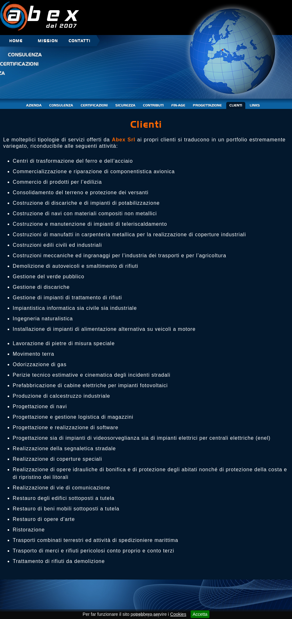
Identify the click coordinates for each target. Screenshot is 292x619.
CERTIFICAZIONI (94, 105)
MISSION (48, 40)
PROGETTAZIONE (207, 105)
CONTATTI (80, 40)
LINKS (255, 105)
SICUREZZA (125, 105)
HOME (16, 40)
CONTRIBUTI (153, 105)
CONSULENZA (61, 105)
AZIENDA (34, 105)
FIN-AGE (178, 105)
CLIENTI (235, 105)
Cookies (178, 614)
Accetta (200, 614)
